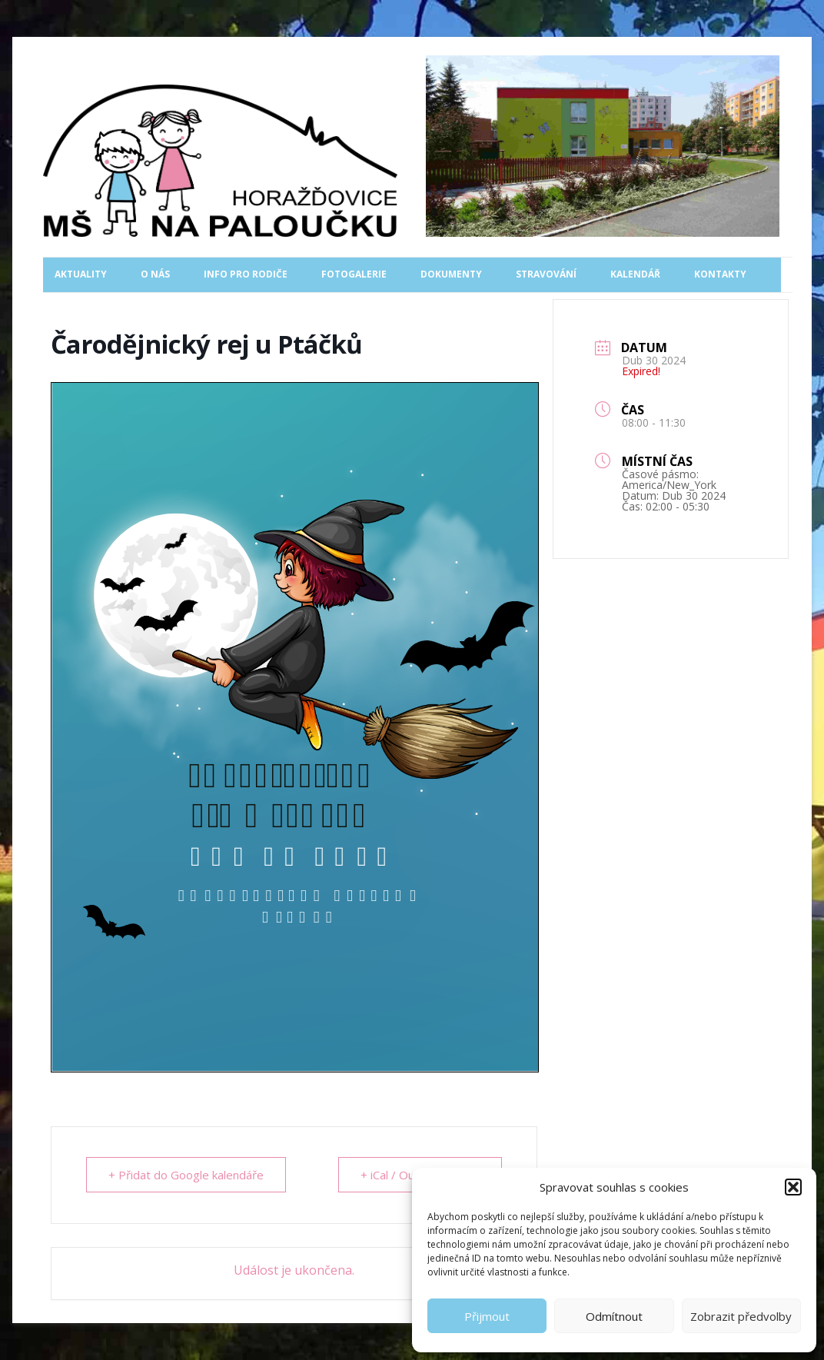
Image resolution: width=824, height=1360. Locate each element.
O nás (155, 274)
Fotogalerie (354, 274)
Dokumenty (451, 274)
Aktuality (81, 274)
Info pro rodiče (245, 274)
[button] (793, 1187)
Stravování (546, 274)
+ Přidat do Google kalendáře (186, 1174)
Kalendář (635, 274)
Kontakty (720, 274)
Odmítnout (614, 1316)
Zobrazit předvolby (741, 1316)
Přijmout (487, 1316)
